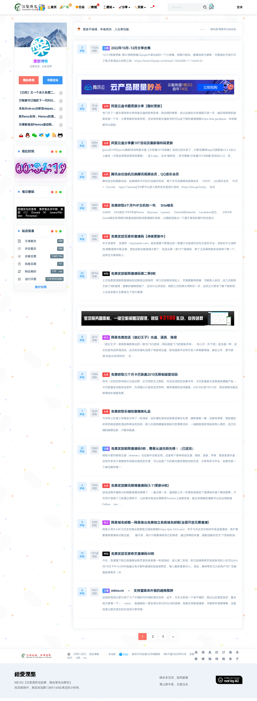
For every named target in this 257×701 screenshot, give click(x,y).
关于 (237, 656)
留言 (230, 656)
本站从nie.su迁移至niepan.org (37, 108)
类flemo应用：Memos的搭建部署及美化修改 (37, 116)
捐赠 (203, 656)
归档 (216, 656)
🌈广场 (64, 7)
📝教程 (92, 7)
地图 (196, 656)
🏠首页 (52, 7)
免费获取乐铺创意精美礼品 (126, 411)
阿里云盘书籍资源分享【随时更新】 (133, 106)
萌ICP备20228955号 (174, 654)
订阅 (223, 656)
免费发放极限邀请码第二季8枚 (129, 274)
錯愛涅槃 (25, 674)
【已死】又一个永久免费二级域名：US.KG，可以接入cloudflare (37, 92)
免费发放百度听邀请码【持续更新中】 (134, 236)
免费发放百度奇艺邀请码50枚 (128, 554)
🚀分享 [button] (124, 7)
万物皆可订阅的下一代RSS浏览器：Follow (37, 100)
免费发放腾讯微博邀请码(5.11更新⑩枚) (135, 486)
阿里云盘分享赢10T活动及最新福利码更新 (137, 143)
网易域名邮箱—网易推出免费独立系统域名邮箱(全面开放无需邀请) (155, 523)
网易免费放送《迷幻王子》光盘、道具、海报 (139, 337)
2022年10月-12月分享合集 (126, 48)
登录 (240, 7)
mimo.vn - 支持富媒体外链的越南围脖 (137, 591)
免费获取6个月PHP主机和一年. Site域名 (137, 205)
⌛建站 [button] (109, 7)
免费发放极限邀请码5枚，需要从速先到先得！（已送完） (148, 449)
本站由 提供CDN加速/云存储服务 (134, 654)
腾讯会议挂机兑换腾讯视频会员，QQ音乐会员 (140, 174)
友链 (209, 656)
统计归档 (40, 287)
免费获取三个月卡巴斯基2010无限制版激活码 (140, 375)
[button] (151, 7)
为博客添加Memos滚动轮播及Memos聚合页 (37, 124)
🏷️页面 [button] (140, 7)
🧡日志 (80, 7)
